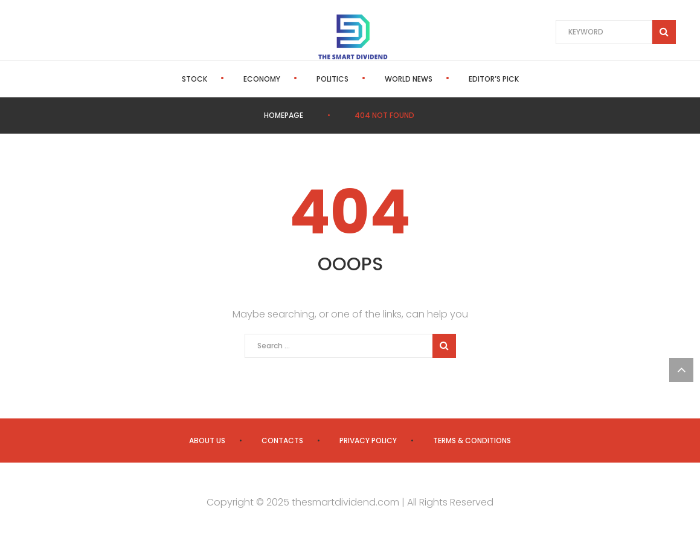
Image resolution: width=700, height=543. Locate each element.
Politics (332, 79)
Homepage (283, 115)
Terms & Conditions (472, 440)
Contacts (282, 440)
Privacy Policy (368, 440)
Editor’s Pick (494, 79)
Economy (261, 79)
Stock (194, 79)
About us (207, 440)
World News (408, 79)
